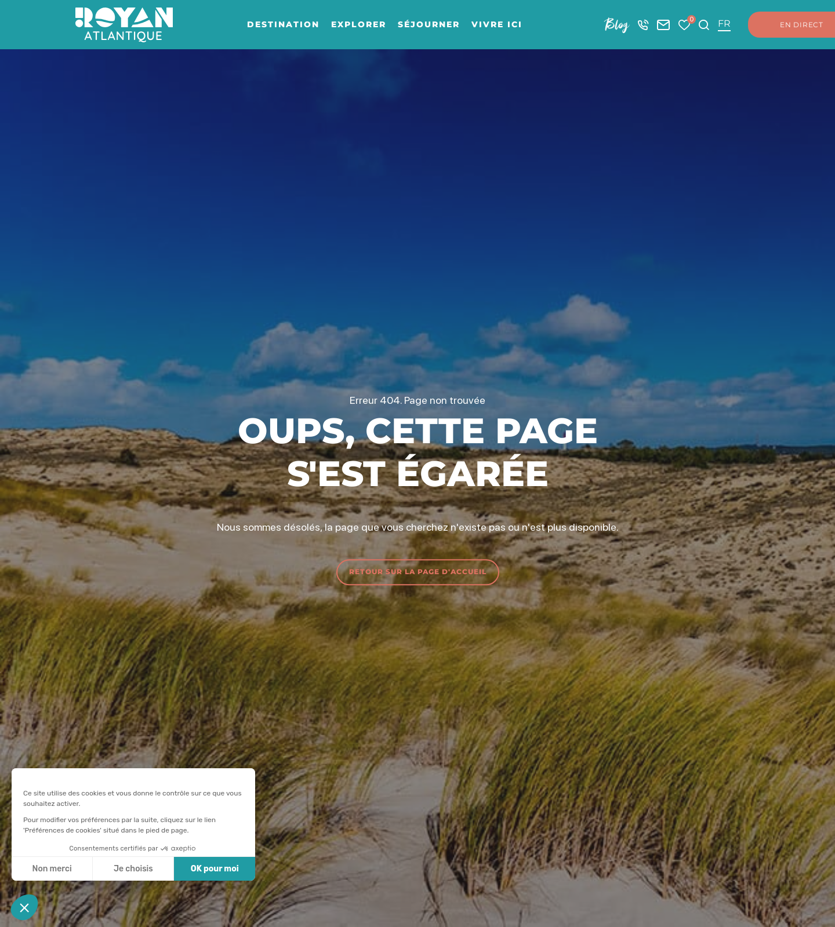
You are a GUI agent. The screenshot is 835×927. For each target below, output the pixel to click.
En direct (790, 25)
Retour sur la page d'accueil (418, 571)
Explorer (358, 24)
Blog (617, 24)
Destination (283, 24)
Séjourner (429, 24)
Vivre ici (496, 24)
